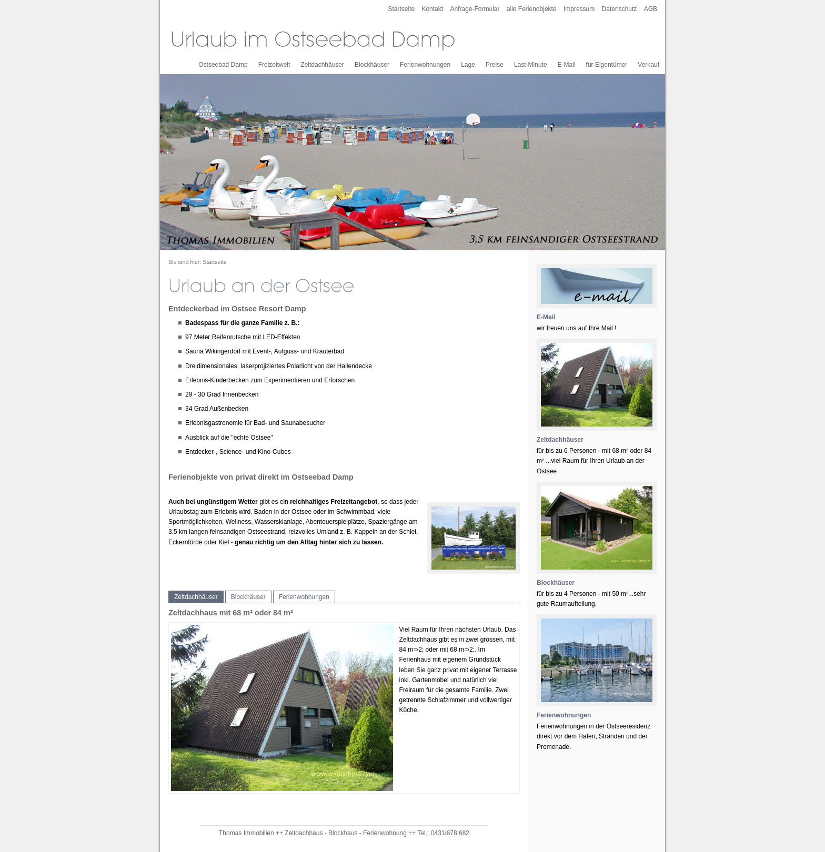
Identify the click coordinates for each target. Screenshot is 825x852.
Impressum (579, 9)
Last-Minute (530, 64)
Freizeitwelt (274, 64)
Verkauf (648, 64)
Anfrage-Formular (474, 9)
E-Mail (567, 64)
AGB (650, 9)
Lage (468, 64)
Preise (495, 64)
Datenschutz (619, 9)
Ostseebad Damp (222, 64)
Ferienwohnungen (425, 64)
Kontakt (432, 9)
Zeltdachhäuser (322, 64)
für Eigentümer (607, 64)
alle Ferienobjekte (532, 9)
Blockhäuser (372, 64)
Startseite (401, 9)
